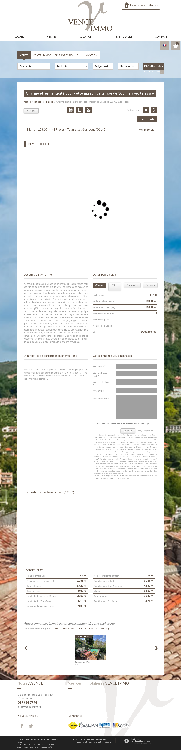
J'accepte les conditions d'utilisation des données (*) (123, 423)
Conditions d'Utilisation (102, 478)
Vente (24, 54)
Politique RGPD (46, 746)
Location (86, 36)
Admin (19, 746)
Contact (161, 36)
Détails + (114, 286)
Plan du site (21, 744)
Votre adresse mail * (100, 374)
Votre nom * (99, 365)
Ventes (52, 36)
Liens (56, 744)
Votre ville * (99, 390)
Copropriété (132, 284)
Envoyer (128, 430)
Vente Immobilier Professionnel (56, 54)
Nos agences (123, 36)
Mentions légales (34, 744)
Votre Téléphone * (101, 383)
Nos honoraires (47, 744)
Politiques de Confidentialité (140, 475)
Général (99, 284)
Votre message (101, 397)
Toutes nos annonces (31, 746)
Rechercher (154, 66)
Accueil (19, 36)
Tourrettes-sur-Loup (43, 101)
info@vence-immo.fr (29, 706)
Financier (150, 284)
